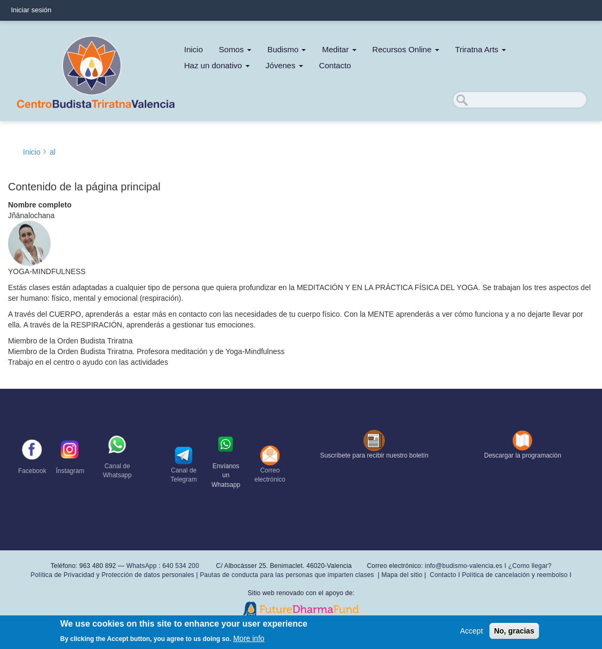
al (53, 152)
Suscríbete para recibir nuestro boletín (374, 455)
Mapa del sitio (402, 575)
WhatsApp (141, 566)
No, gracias (514, 632)
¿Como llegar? (529, 566)
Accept (471, 632)
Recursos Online (406, 49)
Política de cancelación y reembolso (514, 575)
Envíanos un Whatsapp (225, 475)
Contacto (335, 65)
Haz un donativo (217, 65)
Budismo (286, 49)
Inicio (193, 49)
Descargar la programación (522, 455)
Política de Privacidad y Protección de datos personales (112, 575)
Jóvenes (284, 65)
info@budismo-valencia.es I (466, 566)
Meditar (339, 49)
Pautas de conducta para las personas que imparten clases (287, 575)
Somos (235, 49)
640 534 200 (180, 566)
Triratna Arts (480, 49)
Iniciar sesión (31, 10)
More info (248, 640)
